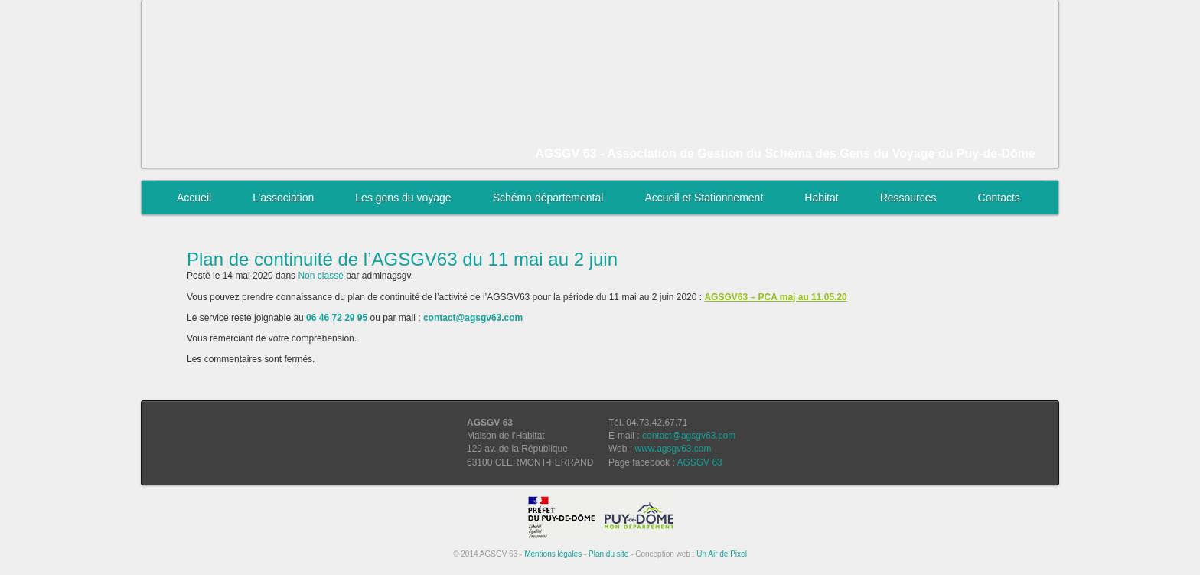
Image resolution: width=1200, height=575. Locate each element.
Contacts (999, 197)
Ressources (908, 197)
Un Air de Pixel (721, 554)
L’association (283, 197)
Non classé (320, 275)
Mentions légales (553, 554)
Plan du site (608, 554)
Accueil (194, 197)
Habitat (821, 197)
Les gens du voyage (403, 197)
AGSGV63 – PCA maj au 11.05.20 (775, 297)
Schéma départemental (548, 197)
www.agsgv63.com (672, 448)
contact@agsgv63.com (688, 435)
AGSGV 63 (699, 462)
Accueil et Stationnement (703, 197)
